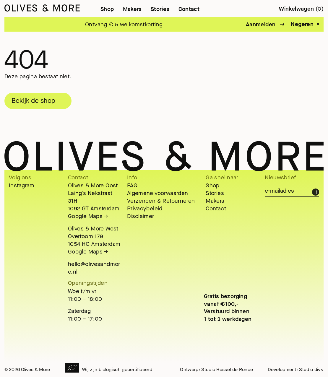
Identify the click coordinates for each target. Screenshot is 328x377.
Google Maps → (88, 216)
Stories (160, 9)
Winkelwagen (301, 8)
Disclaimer (140, 216)
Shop (107, 9)
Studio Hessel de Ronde (227, 369)
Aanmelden (260, 24)
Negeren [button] (302, 24)
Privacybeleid (145, 208)
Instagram (21, 185)
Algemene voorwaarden (157, 193)
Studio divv (311, 369)
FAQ (132, 185)
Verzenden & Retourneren (161, 200)
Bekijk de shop (33, 100)
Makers (132, 9)
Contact (189, 9)
